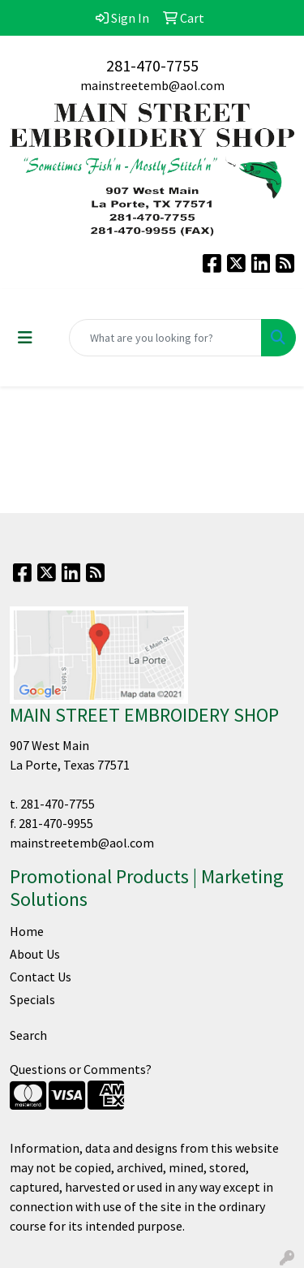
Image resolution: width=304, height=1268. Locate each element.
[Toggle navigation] (25, 337)
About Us (35, 954)
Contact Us (40, 976)
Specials (32, 999)
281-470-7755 (152, 65)
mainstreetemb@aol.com (152, 85)
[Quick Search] (165, 337)
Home (27, 931)
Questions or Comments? (81, 1069)
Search (28, 1035)
